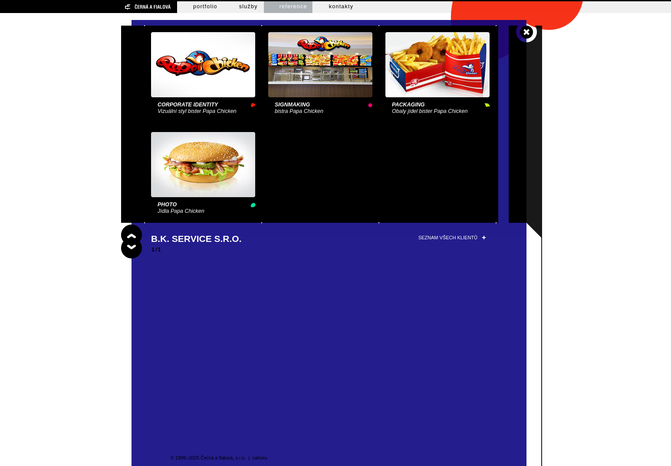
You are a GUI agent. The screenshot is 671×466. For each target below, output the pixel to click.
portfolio (205, 6)
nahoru (259, 457)
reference (293, 6)
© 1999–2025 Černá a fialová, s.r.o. (208, 457)
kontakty (341, 6)
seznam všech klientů (447, 237)
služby (248, 6)
